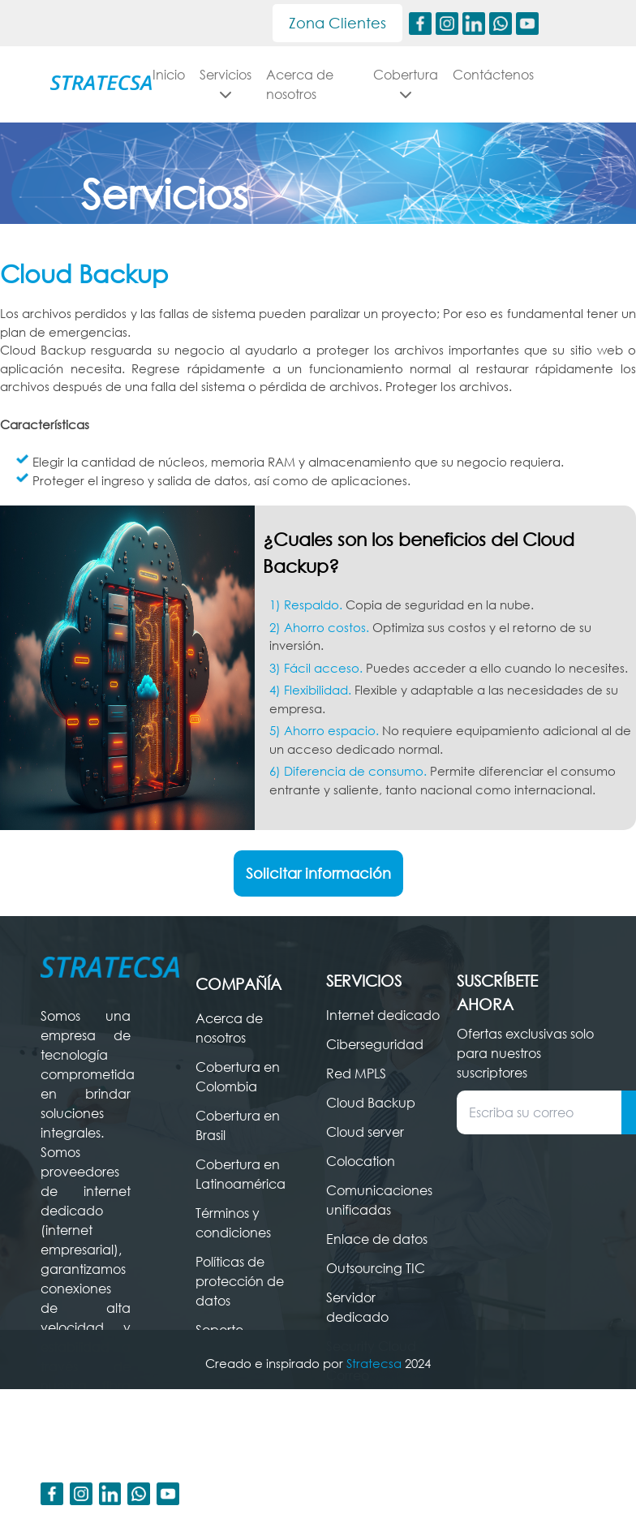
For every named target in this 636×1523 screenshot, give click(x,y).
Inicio (211, 75)
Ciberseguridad (374, 1064)
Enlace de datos (377, 1258)
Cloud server (365, 1151)
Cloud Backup (370, 1122)
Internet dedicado (383, 1034)
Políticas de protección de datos (240, 1300)
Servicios (268, 84)
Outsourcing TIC (375, 1288)
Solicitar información (318, 892)
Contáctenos (493, 75)
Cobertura (405, 84)
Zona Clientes (337, 23)
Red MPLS (356, 1093)
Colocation (360, 1180)
